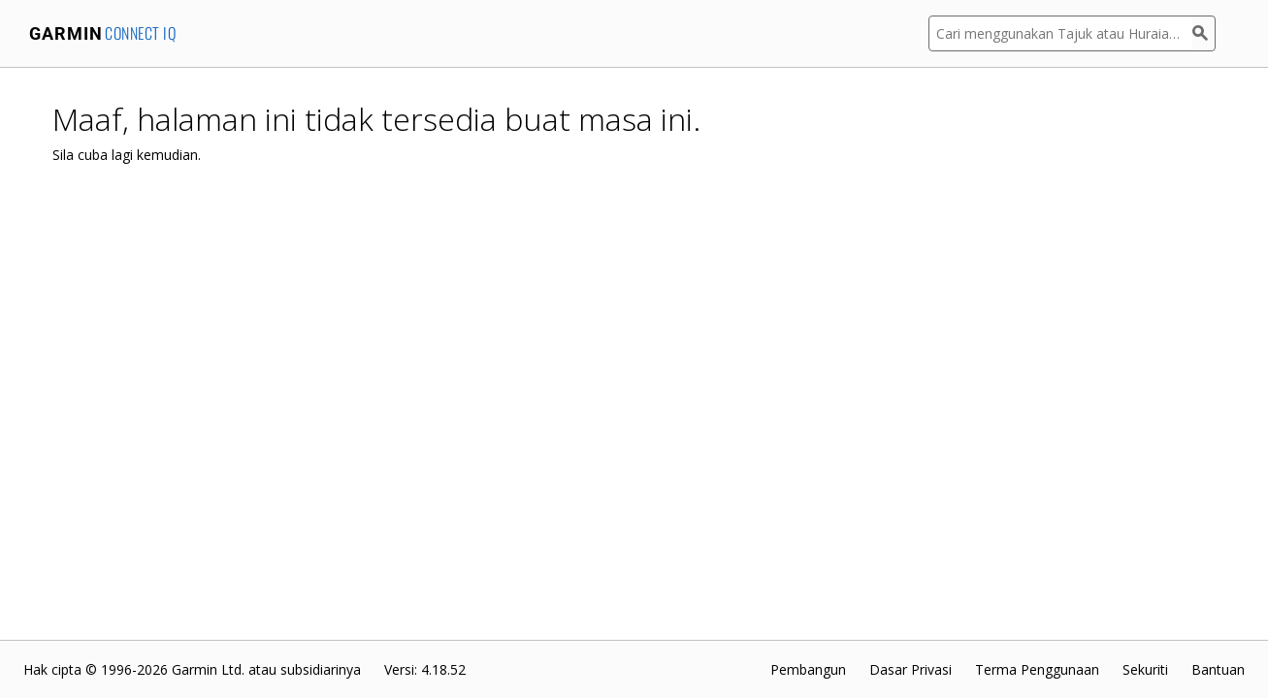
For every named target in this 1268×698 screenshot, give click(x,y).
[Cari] (1204, 33)
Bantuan (1218, 669)
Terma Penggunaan (1037, 669)
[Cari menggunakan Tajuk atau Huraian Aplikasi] (1060, 33)
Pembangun (808, 669)
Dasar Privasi (910, 669)
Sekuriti (1145, 669)
